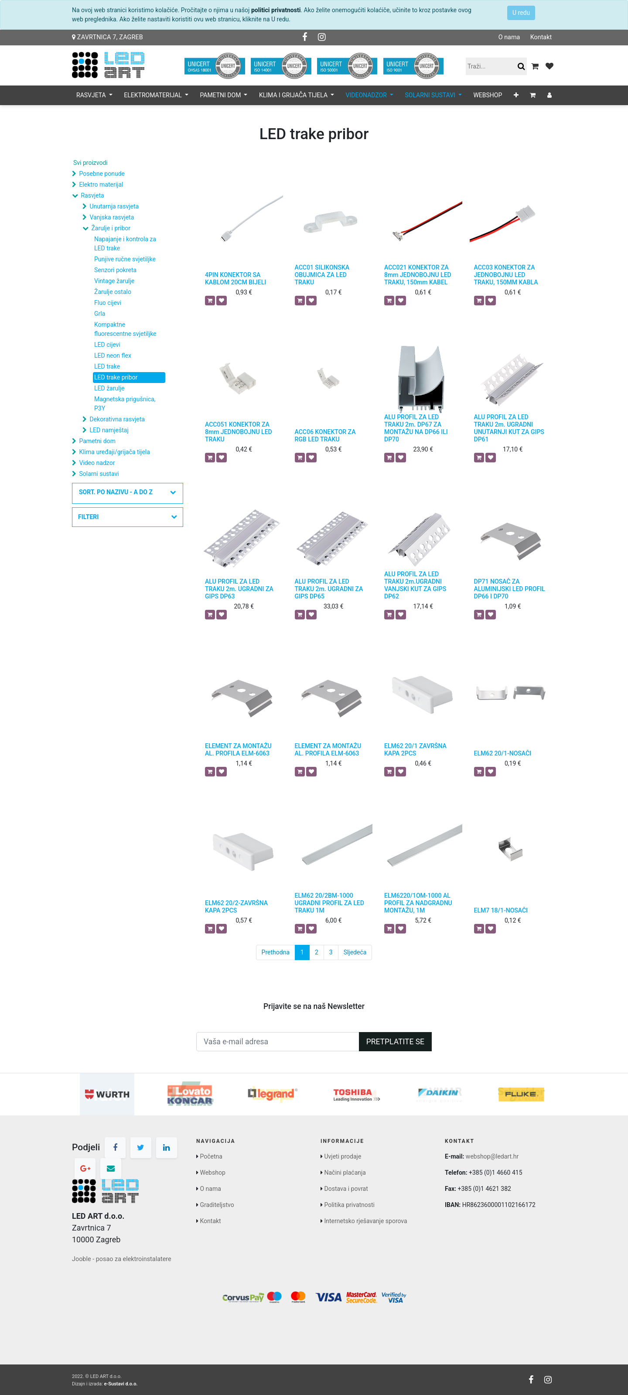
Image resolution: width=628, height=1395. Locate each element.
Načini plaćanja (344, 1172)
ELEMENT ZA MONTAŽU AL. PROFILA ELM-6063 (238, 749)
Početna (211, 1156)
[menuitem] (487, 95)
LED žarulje (109, 388)
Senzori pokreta (115, 270)
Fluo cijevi (107, 302)
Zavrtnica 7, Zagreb (107, 37)
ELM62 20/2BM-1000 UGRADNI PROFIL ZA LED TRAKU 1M (329, 903)
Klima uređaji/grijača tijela (114, 451)
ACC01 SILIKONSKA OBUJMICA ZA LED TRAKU (322, 275)
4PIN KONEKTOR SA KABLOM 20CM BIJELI (235, 278)
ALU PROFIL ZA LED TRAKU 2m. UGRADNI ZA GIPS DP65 (329, 589)
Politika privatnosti (349, 1204)
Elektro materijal (101, 184)
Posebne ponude (101, 173)
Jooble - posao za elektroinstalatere (121, 1259)
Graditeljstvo (217, 1204)
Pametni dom (97, 441)
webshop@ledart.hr (492, 1156)
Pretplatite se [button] (395, 1041)
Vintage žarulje (114, 280)
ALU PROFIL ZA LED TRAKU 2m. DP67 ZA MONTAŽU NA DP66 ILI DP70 (416, 428)
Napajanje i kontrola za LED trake (125, 244)
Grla (99, 313)
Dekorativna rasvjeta (116, 419)
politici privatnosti (275, 10)
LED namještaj (108, 430)
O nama (509, 37)
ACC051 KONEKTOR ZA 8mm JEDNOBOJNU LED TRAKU (238, 432)
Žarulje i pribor (110, 228)
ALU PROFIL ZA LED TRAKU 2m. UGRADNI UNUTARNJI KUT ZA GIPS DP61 (509, 428)
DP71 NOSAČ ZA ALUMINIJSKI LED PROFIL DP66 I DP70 (509, 589)
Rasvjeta (92, 195)
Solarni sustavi (99, 473)
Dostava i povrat (346, 1188)
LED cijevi (107, 344)
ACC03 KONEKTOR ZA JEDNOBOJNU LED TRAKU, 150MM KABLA (506, 275)
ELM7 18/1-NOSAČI (501, 910)
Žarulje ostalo (112, 291)
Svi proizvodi (90, 162)
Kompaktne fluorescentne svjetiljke (125, 329)
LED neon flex (112, 355)
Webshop (212, 1172)
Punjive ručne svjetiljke (125, 259)
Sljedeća (355, 952)
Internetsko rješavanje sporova (365, 1220)
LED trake (107, 366)
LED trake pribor (115, 377)
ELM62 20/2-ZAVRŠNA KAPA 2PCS (236, 906)
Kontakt (541, 37)
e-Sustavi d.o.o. (120, 1384)
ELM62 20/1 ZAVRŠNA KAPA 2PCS (415, 749)
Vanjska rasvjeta (111, 217)
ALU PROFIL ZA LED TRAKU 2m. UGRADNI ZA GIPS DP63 (239, 589)
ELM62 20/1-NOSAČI (503, 753)
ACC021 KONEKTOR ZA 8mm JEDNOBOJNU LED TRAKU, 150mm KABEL (417, 275)
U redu (521, 12)
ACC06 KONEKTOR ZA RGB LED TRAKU (325, 435)
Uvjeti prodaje (342, 1156)
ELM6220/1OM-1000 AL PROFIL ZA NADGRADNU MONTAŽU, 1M (418, 903)
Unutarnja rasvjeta (114, 206)
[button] (516, 95)
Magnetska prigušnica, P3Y (125, 404)
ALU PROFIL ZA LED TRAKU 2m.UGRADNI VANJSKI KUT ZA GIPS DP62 (415, 585)
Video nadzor (97, 462)
